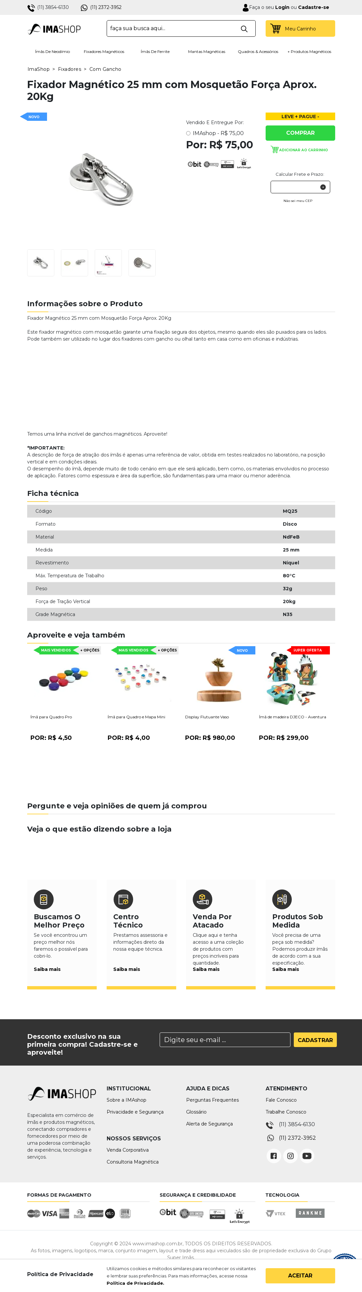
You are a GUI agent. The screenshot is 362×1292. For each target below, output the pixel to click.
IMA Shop (54, 28)
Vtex (277, 1219)
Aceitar (300, 1275)
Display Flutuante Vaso (207, 716)
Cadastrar (315, 1040)
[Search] (225, 1039)
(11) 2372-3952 (106, 7)
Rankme (310, 1219)
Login (281, 7)
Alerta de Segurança (209, 1124)
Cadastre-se (313, 7)
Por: (51, 738)
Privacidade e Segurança (135, 1112)
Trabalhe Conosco (286, 1112)
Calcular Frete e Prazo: (300, 174)
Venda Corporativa (128, 1150)
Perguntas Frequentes (212, 1100)
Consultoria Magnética (133, 1162)
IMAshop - (218, 133)
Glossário (196, 1112)
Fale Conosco (281, 1100)
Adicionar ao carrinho (303, 150)
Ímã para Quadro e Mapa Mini (136, 716)
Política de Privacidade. (135, 1283)
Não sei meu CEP (298, 201)
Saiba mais (47, 969)
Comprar (300, 133)
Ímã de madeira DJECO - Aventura (292, 716)
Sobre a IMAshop (126, 1100)
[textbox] (181, 28)
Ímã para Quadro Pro (51, 716)
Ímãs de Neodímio (52, 51)
